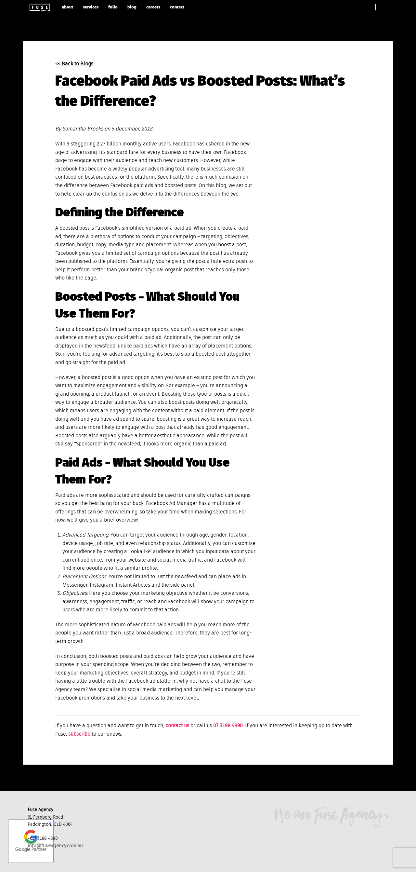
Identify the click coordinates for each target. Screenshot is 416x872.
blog (131, 7)
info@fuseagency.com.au (55, 845)
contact (177, 7)
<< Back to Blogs (74, 64)
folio (113, 7)
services (90, 7)
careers (153, 7)
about (67, 7)
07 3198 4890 (228, 726)
